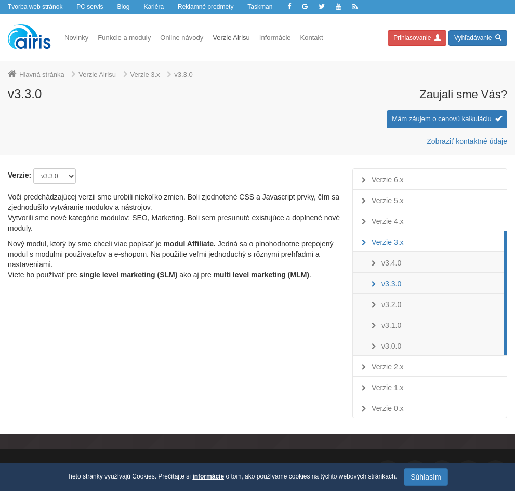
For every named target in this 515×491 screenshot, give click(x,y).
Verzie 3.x (145, 74)
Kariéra (153, 6)
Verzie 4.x (387, 221)
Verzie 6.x (387, 180)
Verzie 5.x (387, 200)
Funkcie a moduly (124, 38)
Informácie (275, 38)
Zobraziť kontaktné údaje (467, 141)
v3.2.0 (391, 304)
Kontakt (311, 38)
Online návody (181, 38)
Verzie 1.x (387, 387)
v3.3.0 (391, 284)
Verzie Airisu (231, 38)
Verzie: (19, 175)
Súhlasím (426, 477)
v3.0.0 (391, 346)
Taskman (259, 6)
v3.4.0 (391, 263)
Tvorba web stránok (35, 6)
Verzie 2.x (387, 367)
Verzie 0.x (387, 408)
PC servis (89, 6)
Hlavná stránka (41, 74)
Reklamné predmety (205, 6)
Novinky (76, 38)
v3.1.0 (391, 325)
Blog (123, 6)
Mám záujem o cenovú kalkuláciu (447, 119)
